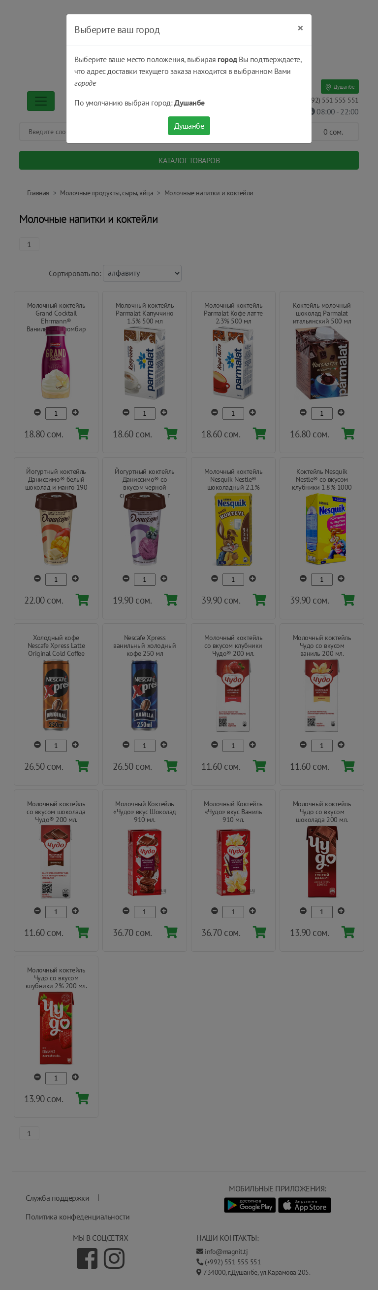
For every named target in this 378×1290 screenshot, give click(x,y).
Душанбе (189, 126)
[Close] (300, 28)
